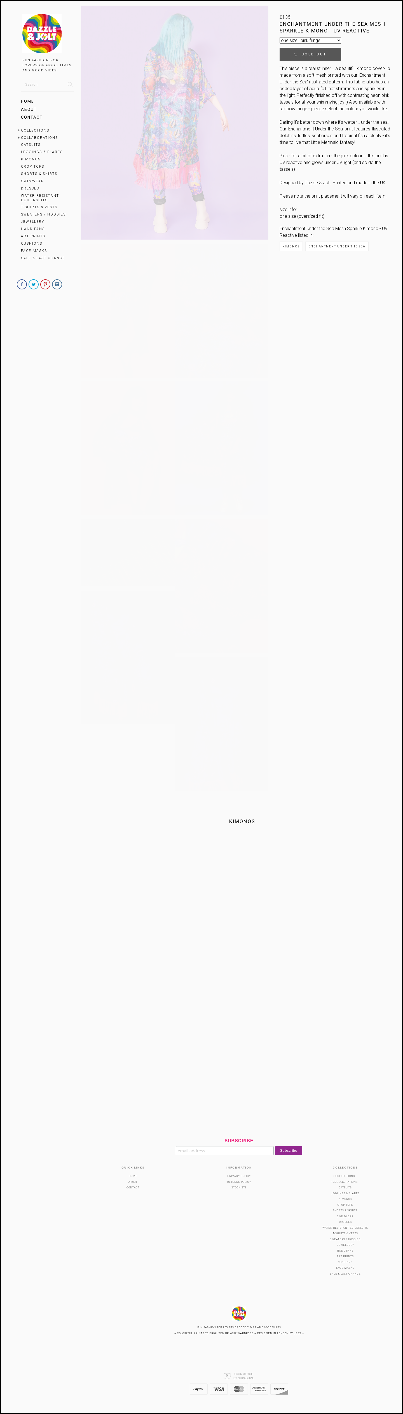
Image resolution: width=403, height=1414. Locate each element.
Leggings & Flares (42, 152)
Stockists (239, 1187)
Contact (32, 117)
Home (27, 101)
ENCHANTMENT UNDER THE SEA (336, 246)
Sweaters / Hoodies (43, 214)
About (29, 109)
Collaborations (39, 138)
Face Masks (34, 251)
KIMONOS (31, 159)
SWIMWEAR (32, 181)
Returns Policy (239, 1182)
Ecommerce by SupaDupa (243, 1376)
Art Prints (33, 236)
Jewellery (32, 222)
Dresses (30, 188)
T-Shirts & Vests (39, 207)
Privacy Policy (239, 1176)
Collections (35, 130)
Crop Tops (32, 166)
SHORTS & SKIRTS (39, 174)
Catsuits (31, 145)
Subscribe (238, 1140)
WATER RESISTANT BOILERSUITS (40, 198)
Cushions (31, 243)
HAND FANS (33, 229)
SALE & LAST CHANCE (43, 258)
